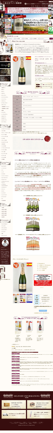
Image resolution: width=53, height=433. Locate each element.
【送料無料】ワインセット (5, 106)
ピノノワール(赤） (4, 134)
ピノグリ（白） (4, 155)
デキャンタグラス (4, 227)
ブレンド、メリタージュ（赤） (6, 132)
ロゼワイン (3, 93)
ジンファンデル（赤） (5, 136)
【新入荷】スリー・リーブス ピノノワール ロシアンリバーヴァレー (28, 44)
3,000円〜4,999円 (4, 213)
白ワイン (3, 91)
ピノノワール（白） (4, 153)
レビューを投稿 (42, 270)
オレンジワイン (4, 95)
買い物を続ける (42, 263)
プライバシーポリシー (14, 423)
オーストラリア (4, 196)
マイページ (29, 422)
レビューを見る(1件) (43, 268)
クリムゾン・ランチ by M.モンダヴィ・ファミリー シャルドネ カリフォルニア (18, 332)
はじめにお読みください (17, 422)
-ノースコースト (4, 168)
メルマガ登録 (40, 422)
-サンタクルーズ (4, 187)
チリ (2, 198)
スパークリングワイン (5, 97)
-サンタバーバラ (4, 179)
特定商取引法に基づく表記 (23, 423)
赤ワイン (3, 89)
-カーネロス (3, 173)
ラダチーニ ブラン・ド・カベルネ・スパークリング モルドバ (40, 332)
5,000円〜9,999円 (4, 215)
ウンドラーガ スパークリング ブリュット (29, 331)
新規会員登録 (35, 422)
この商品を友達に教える (43, 266)
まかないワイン (4, 116)
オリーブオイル (4, 121)
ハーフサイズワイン (4, 114)
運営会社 (30, 423)
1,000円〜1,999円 (4, 209)
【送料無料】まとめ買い (5, 108)
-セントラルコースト (5, 177)
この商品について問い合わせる (45, 265)
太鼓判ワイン (4, 87)
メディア (40, 423)
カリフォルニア (4, 166)
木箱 (2, 233)
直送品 (3, 110)
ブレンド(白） (4, 151)
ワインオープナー (4, 229)
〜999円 (3, 207)
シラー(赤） (3, 138)
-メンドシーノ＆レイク (5, 175)
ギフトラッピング (4, 235)
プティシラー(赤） (4, 140)
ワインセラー (4, 231)
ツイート (42, 287)
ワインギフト (4, 112)
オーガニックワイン (4, 102)
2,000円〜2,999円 (4, 211)
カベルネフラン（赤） (5, 142)
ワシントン (3, 189)
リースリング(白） (4, 149)
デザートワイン (4, 104)
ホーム (11, 422)
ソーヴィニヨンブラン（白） (6, 147)
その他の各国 (4, 200)
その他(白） (3, 159)
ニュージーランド (4, 194)
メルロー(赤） (4, 130)
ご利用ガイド (25, 422)
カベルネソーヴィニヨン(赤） (6, 128)
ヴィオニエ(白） (4, 157)
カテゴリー (35, 423)
